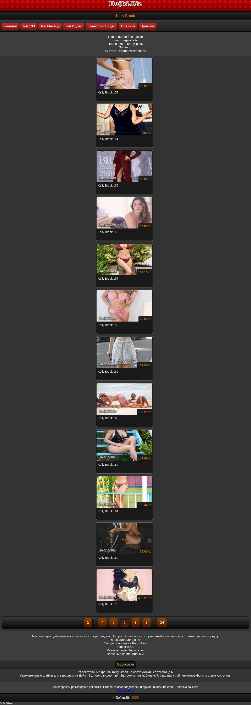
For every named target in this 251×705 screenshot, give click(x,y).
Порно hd (125, 47)
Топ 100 (28, 26)
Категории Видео (102, 26)
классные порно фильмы (125, 654)
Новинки (128, 26)
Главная (10, 26)
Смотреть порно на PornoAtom (125, 643)
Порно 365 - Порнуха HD (125, 43)
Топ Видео (73, 26)
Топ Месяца (50, 26)
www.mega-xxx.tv (125, 40)
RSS (131, 690)
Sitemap (122, 690)
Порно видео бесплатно (125, 36)
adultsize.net (125, 647)
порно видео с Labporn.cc (110, 636)
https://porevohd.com (125, 639)
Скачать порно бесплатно (125, 650)
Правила (147, 26)
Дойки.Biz (123, 697)
